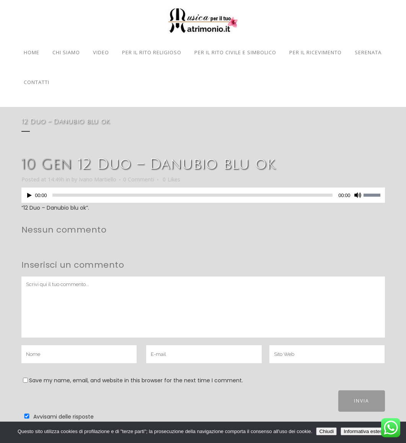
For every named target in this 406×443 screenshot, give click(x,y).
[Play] (29, 195)
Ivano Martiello (97, 179)
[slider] (192, 195)
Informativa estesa (364, 431)
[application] (203, 197)
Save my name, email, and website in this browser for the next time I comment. (136, 380)
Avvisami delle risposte (63, 416)
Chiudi (326, 431)
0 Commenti (138, 179)
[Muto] (357, 195)
